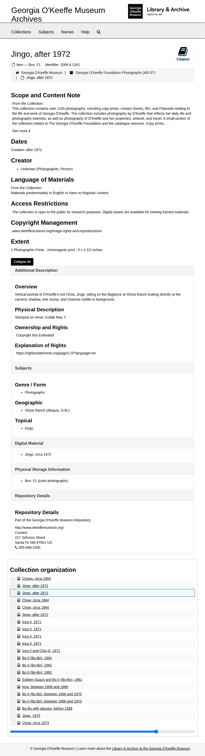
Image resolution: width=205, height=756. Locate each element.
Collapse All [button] (22, 262)
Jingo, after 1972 (35, 586)
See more (21, 131)
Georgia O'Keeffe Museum (42, 73)
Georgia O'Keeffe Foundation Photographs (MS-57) (115, 73)
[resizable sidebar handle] (102, 732)
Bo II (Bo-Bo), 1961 (37, 658)
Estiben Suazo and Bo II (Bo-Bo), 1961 (52, 680)
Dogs (29, 428)
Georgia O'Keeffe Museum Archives (58, 14)
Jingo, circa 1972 (38, 454)
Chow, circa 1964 (35, 600)
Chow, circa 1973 (35, 723)
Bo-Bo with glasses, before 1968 (47, 708)
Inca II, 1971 (31, 622)
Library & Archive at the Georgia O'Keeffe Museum (151, 749)
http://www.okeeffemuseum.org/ (39, 528)
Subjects (46, 32)
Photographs (35, 392)
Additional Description (36, 270)
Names (67, 32)
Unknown (28, 169)
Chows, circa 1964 (36, 579)
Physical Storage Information (42, 469)
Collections (21, 32)
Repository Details (32, 496)
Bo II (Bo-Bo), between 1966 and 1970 (52, 694)
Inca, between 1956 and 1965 (45, 687)
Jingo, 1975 (31, 716)
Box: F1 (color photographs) (46, 481)
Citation (183, 53)
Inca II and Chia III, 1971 (41, 651)
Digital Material (29, 443)
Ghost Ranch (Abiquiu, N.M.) (47, 410)
